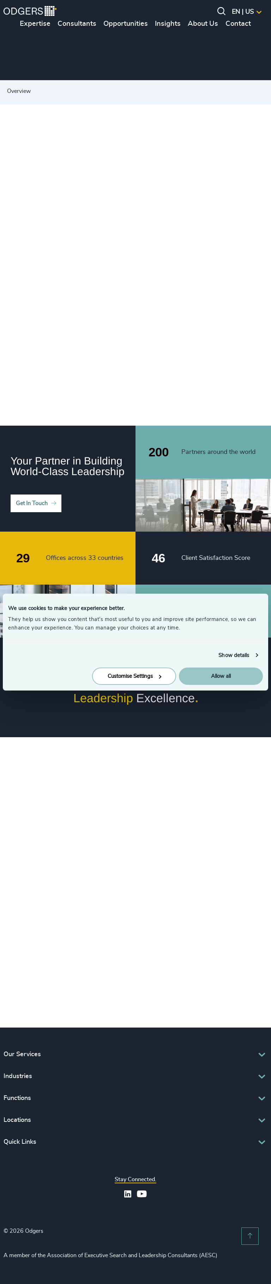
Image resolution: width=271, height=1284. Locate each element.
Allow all (221, 676)
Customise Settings (134, 676)
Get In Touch (32, 503)
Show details (233, 655)
